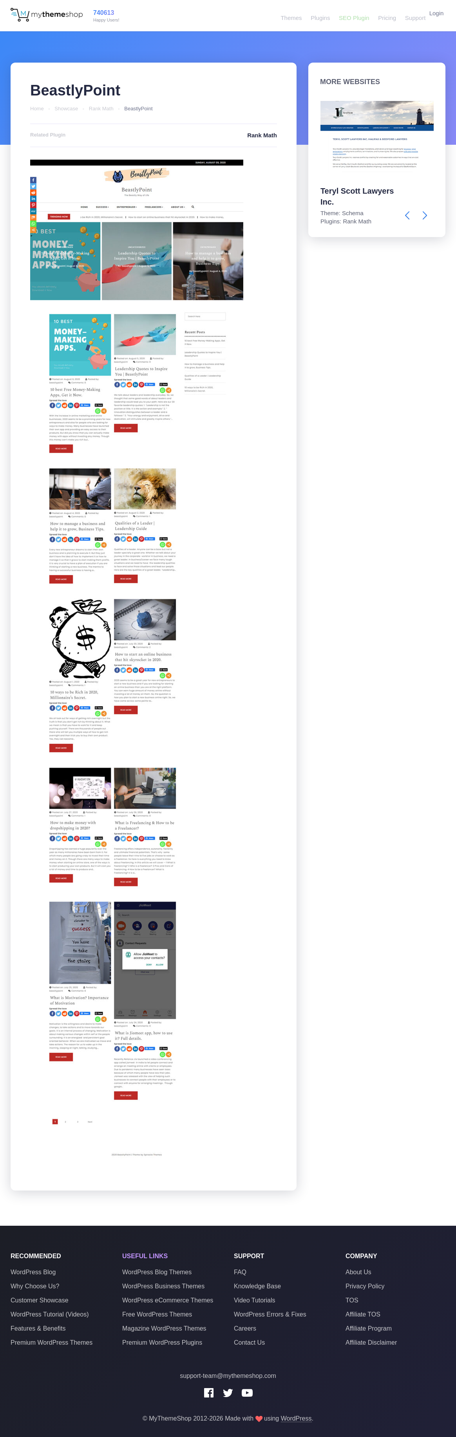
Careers (245, 1328)
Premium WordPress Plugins (162, 1342)
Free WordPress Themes (157, 1314)
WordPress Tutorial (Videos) (50, 1314)
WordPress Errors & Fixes (270, 1314)
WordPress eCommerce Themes (167, 1300)
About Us (358, 1272)
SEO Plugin (350, 15)
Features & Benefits (38, 1328)
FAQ (240, 1272)
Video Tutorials (254, 1300)
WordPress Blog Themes (157, 1272)
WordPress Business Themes (163, 1286)
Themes (289, 15)
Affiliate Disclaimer (371, 1342)
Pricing (382, 15)
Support (409, 15)
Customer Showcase (40, 1300)
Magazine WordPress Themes (164, 1328)
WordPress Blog (33, 1272)
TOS (352, 1300)
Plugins (317, 15)
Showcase (66, 109)
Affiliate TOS (363, 1314)
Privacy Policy (365, 1286)
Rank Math (101, 109)
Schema (353, 213)
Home (37, 109)
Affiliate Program (369, 1328)
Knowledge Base (257, 1286)
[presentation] (407, 215)
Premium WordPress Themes (51, 1342)
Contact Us (249, 1342)
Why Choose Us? (35, 1286)
